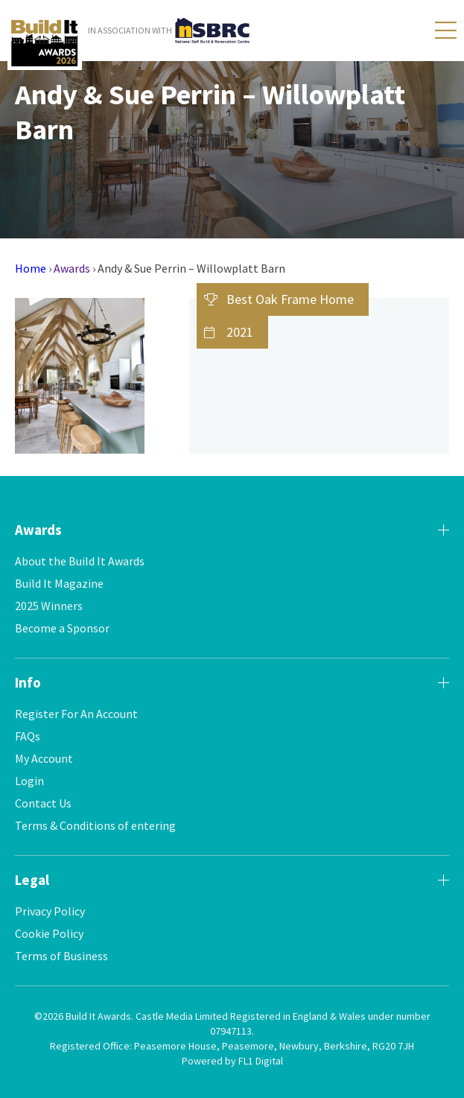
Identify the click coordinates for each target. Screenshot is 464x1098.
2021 (239, 331)
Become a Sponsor (62, 628)
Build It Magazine (59, 583)
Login (29, 780)
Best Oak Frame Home (290, 299)
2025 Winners (49, 605)
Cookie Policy (49, 933)
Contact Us (43, 803)
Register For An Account (76, 713)
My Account (44, 758)
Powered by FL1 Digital (232, 1060)
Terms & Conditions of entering (95, 825)
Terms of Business (61, 955)
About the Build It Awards (79, 560)
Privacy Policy (50, 911)
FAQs (27, 736)
